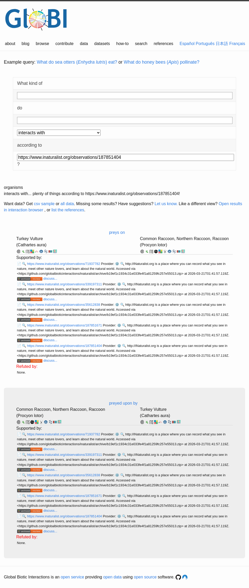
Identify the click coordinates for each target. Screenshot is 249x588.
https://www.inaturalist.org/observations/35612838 (64, 305)
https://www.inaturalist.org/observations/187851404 (65, 346)
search (141, 43)
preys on (117, 232)
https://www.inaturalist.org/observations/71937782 (64, 264)
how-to (122, 43)
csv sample (44, 204)
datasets (102, 43)
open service (72, 577)
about (10, 43)
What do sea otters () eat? (77, 62)
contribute (64, 43)
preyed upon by (123, 403)
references (163, 43)
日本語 (222, 43)
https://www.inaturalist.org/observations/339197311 (65, 284)
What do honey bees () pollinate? (161, 62)
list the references (67, 210)
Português (205, 43)
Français (237, 43)
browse (42, 43)
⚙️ (117, 264)
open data (112, 577)
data (84, 43)
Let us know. (166, 204)
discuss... (50, 278)
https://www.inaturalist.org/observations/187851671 (65, 325)
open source (145, 577)
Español (187, 43)
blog (25, 43)
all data (67, 204)
